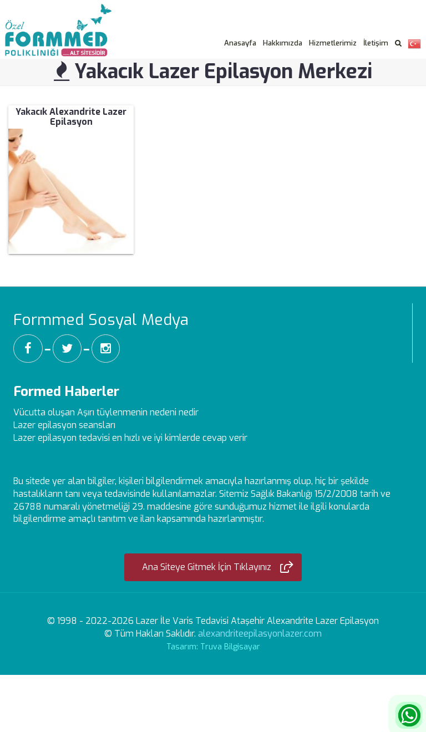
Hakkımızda (282, 43)
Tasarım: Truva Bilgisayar (213, 647)
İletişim (375, 43)
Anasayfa (240, 43)
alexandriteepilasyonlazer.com (260, 633)
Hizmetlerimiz (333, 43)
